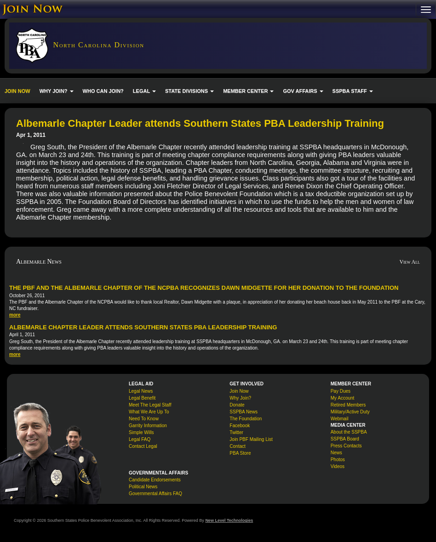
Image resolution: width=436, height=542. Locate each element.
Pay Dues (340, 391)
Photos (338, 459)
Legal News (141, 391)
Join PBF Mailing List (250, 439)
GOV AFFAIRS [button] (303, 91)
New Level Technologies (229, 520)
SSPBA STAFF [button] (353, 91)
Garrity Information (148, 425)
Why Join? (240, 398)
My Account (343, 398)
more (14, 314)
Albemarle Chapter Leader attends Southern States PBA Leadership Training (143, 327)
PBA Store (240, 453)
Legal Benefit (142, 398)
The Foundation (245, 418)
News (336, 452)
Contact (237, 446)
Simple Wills (141, 432)
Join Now (238, 391)
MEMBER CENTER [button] (248, 91)
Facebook (239, 425)
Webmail (340, 418)
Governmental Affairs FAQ (155, 493)
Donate (236, 404)
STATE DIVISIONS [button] (189, 91)
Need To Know (144, 418)
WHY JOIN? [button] (57, 91)
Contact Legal (143, 446)
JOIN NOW (17, 91)
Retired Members (348, 404)
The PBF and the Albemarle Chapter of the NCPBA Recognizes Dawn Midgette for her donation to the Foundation (203, 287)
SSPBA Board (345, 438)
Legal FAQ (139, 439)
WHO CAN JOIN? (103, 91)
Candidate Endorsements (155, 479)
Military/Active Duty (350, 411)
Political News (143, 486)
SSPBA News (243, 411)
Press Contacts (346, 445)
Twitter (236, 432)
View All (409, 262)
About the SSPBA (349, 432)
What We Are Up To (149, 411)
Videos (337, 466)
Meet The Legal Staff (150, 404)
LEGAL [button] (144, 91)
